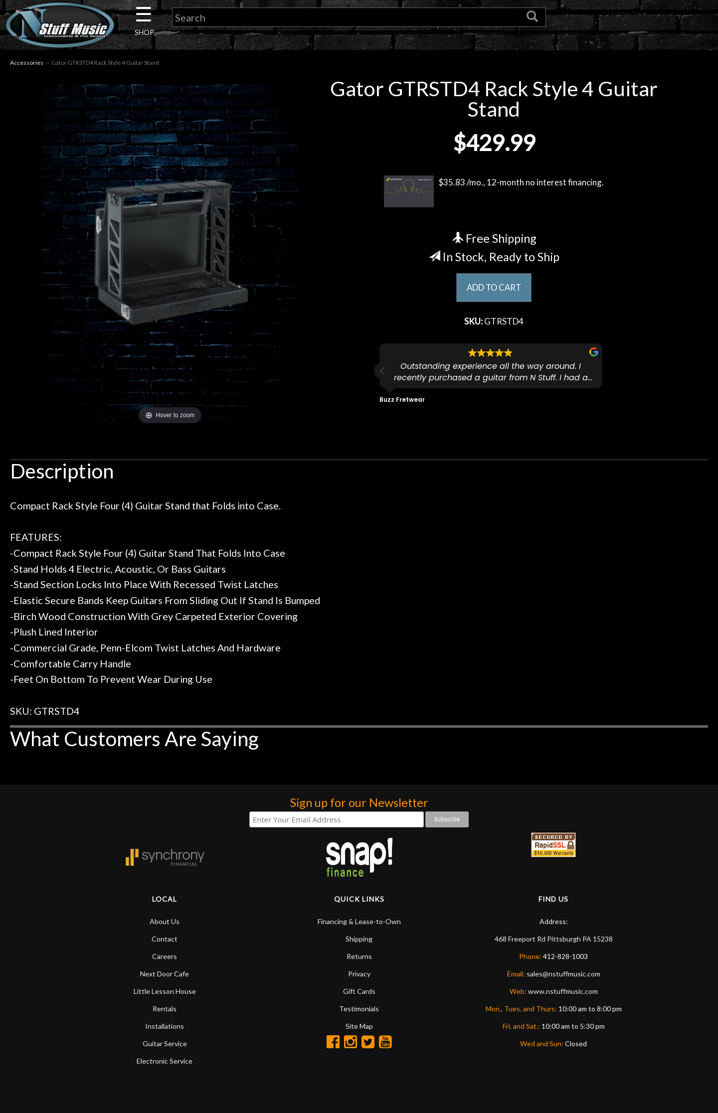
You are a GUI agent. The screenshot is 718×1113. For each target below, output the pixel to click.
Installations (164, 1027)
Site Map (359, 1027)
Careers (164, 957)
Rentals (165, 1009)
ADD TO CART (494, 289)
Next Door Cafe (164, 974)
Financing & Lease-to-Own (359, 922)
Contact (165, 940)
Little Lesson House (165, 992)
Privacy (359, 974)
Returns (359, 957)
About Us (165, 922)
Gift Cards (359, 992)
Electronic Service (164, 1062)
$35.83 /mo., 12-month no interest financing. (493, 193)
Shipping (359, 940)
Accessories (26, 64)
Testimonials (359, 1009)
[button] (382, 373)
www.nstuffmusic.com (563, 992)
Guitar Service (165, 1044)
